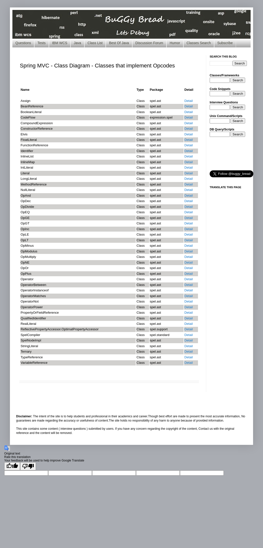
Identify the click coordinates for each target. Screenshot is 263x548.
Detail (188, 101)
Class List (95, 43)
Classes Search (199, 43)
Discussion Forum (149, 43)
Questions (23, 43)
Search (237, 80)
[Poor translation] (28, 466)
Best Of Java (119, 43)
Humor (175, 43)
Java (77, 43)
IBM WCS (59, 43)
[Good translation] (12, 466)
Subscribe (225, 43)
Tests (41, 43)
